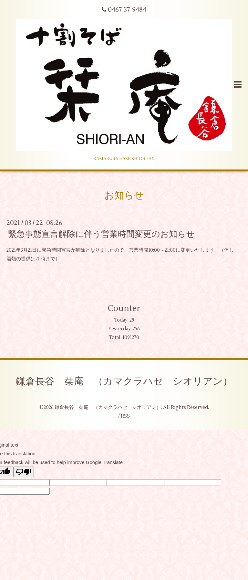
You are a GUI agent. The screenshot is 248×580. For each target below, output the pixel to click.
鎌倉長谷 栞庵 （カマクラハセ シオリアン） (124, 381)
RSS (125, 416)
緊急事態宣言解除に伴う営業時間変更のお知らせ (101, 234)
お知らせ (124, 195)
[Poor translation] (23, 472)
